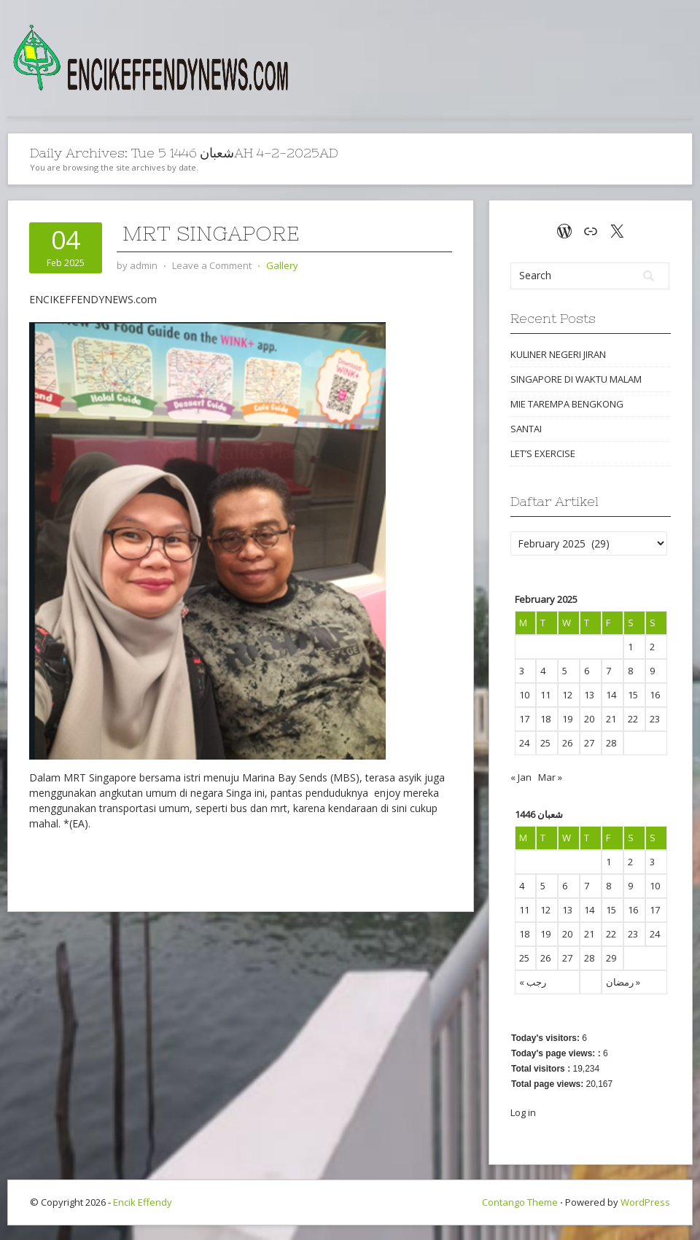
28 (589, 957)
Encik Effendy (142, 1202)
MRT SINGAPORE (208, 233)
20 (567, 933)
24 (655, 933)
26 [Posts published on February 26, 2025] (567, 742)
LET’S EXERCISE (542, 453)
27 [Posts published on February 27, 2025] (589, 742)
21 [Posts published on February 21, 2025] (611, 718)
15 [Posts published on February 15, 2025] (633, 694)
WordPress (645, 1202)
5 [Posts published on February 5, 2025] (564, 670)
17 (655, 909)
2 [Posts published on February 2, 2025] (652, 646)
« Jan (521, 777)
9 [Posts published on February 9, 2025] (652, 670)
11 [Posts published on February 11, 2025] (545, 694)
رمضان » (623, 982)
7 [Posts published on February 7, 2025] (608, 670)
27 (567, 957)
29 (611, 957)
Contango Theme (520, 1202)
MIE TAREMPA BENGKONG (566, 403)
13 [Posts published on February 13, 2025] (589, 694)
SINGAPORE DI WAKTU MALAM (576, 379)
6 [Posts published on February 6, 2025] (586, 670)
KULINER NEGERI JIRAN (558, 354)
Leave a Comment (212, 265)
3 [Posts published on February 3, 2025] (521, 670)
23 (633, 933)
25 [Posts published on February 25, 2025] (545, 742)
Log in (523, 1112)
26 (545, 957)
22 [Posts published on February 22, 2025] (633, 718)
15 (611, 909)
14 (589, 909)
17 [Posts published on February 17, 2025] (524, 718)
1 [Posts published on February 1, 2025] (630, 646)
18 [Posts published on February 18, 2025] (545, 718)
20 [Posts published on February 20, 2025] (589, 718)
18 (524, 933)
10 (655, 885)
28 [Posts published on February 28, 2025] (611, 742)
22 (611, 933)
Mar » (550, 777)
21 (589, 933)
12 (545, 909)
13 (567, 909)
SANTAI (526, 428)
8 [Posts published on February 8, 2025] (630, 670)
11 (524, 909)
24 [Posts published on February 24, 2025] (524, 742)
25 (524, 957)
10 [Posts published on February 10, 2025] (524, 694)
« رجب (532, 982)
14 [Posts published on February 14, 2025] (611, 694)
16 (633, 909)
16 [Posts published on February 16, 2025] (655, 694)
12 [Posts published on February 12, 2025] (567, 694)
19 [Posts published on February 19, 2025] (567, 718)
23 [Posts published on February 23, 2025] (655, 718)
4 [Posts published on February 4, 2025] (542, 670)
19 (545, 933)
